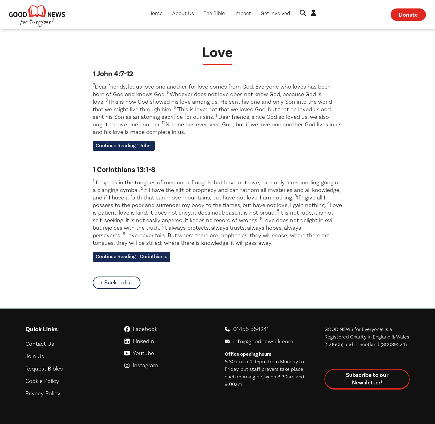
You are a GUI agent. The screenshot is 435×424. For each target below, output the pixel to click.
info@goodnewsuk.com (263, 341)
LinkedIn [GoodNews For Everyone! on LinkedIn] (168, 341)
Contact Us (39, 343)
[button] (303, 13)
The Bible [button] (214, 13)
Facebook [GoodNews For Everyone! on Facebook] (168, 328)
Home (155, 13)
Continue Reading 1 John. (124, 145)
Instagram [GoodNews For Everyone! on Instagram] (168, 365)
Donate (408, 14)
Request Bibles (44, 368)
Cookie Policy (42, 380)
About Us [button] (183, 13)
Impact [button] (242, 13)
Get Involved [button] (275, 13)
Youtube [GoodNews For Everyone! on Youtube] (168, 353)
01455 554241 (251, 328)
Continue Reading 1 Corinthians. (131, 256)
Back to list (122, 282)
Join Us (34, 356)
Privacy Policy (42, 393)
